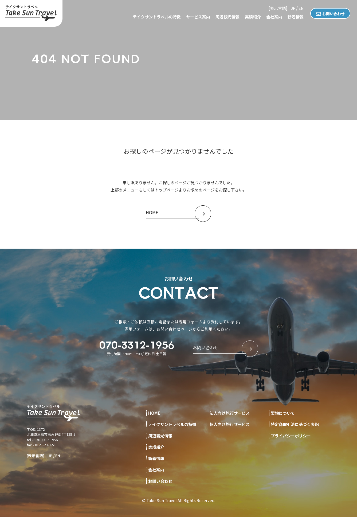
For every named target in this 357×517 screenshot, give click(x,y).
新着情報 (296, 16)
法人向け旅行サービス (230, 413)
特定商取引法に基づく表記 (295, 424)
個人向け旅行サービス (230, 424)
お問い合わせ (333, 13)
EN (301, 8)
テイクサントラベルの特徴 (157, 16)
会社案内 (274, 16)
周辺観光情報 (227, 16)
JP (293, 8)
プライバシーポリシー (291, 435)
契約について (283, 413)
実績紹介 (253, 16)
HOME (154, 413)
